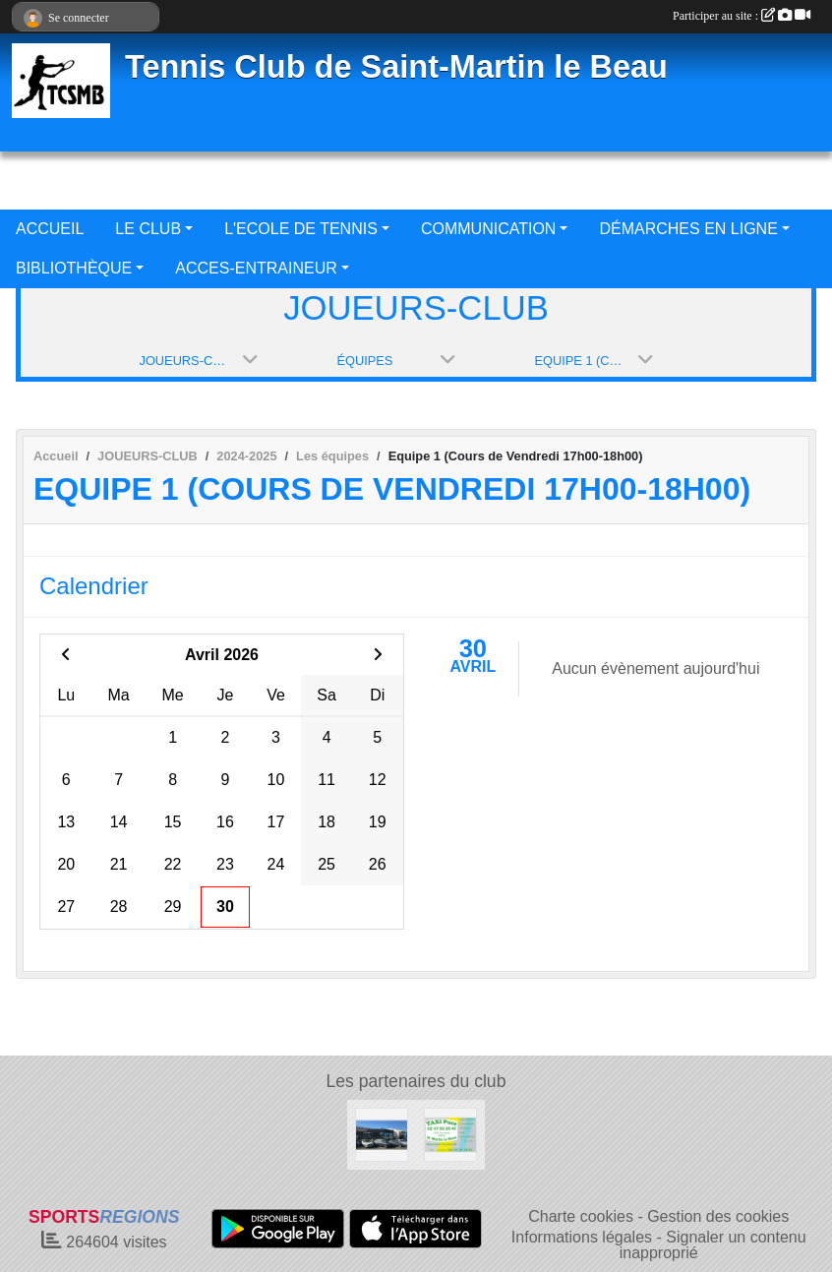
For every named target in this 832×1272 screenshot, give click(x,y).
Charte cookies (580, 1216)
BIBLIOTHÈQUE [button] (74, 268)
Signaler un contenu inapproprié (713, 1245)
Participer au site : (741, 16)
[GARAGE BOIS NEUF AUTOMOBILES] (381, 1133)
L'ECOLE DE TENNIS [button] (301, 228)
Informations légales (581, 1237)
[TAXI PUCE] (450, 1133)
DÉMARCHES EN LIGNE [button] (688, 228)
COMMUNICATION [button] (488, 228)
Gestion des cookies (718, 1216)
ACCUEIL (50, 228)
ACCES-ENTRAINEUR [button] (255, 268)
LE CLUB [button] (148, 228)
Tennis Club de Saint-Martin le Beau (396, 67)
